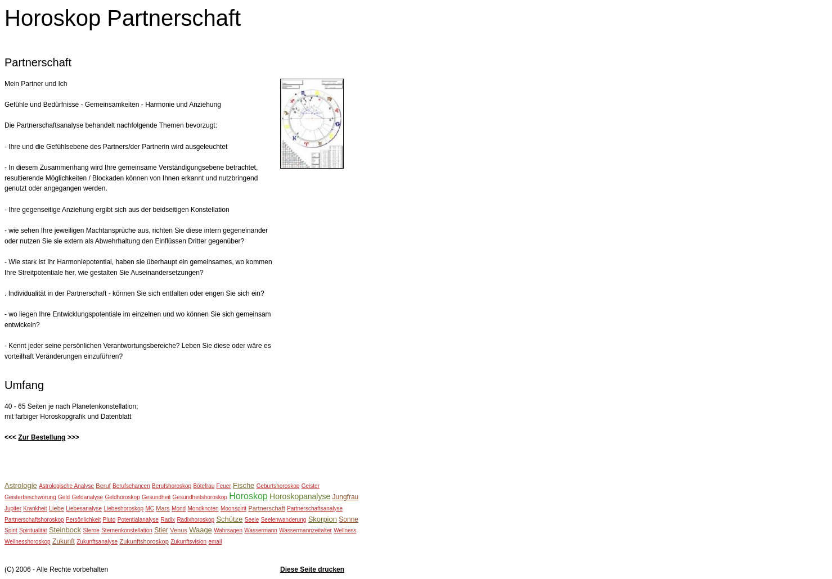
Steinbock (65, 530)
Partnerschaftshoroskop (34, 520)
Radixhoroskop (195, 520)
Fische (243, 485)
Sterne (91, 530)
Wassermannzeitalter (305, 530)
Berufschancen (131, 486)
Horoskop (248, 496)
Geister (311, 486)
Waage (200, 530)
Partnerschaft (266, 508)
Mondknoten (203, 508)
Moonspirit (233, 508)
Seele (252, 520)
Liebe (56, 508)
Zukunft (63, 541)
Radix (167, 520)
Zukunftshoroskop (143, 541)
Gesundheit (156, 497)
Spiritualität (33, 530)
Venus (178, 530)
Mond (179, 508)
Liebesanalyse (84, 508)
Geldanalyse (88, 497)
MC (149, 508)
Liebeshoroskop (124, 508)
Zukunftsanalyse (97, 542)
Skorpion (322, 519)
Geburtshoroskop (278, 486)
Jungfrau (345, 497)
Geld (64, 497)
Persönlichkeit (83, 520)
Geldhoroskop (122, 497)
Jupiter (13, 508)
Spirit (11, 530)
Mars (162, 508)
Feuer (224, 486)
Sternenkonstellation (126, 530)
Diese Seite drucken (312, 569)
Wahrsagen (228, 530)
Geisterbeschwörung (30, 497)
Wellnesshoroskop (28, 542)
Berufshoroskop (171, 486)
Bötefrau (203, 486)
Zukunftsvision (188, 542)
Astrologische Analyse (66, 486)
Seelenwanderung (284, 520)
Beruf (103, 485)
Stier (161, 530)
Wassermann (260, 530)
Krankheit (35, 508)
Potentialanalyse (138, 520)
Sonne (348, 519)
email (215, 542)
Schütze (229, 519)
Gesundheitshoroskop (200, 497)
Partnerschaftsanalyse (315, 508)
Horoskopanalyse (299, 496)
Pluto (109, 520)
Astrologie (21, 485)
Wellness (345, 530)
